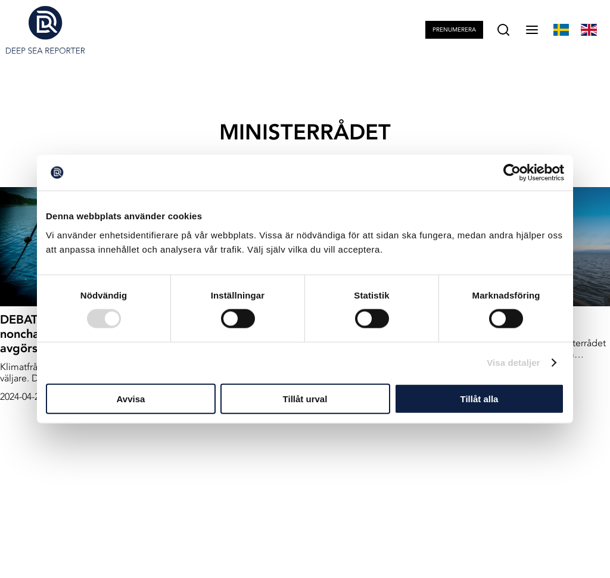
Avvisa (131, 398)
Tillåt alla (479, 398)
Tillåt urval (305, 398)
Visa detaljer (513, 363)
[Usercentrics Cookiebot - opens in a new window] (512, 173)
